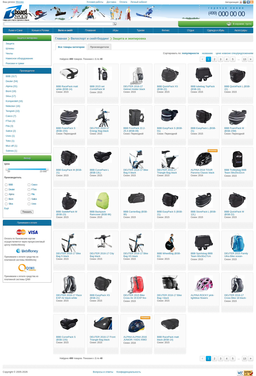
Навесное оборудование (19, 58)
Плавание (90, 30)
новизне (226, 53)
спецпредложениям (242, 53)
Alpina (11, 194)
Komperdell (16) (14, 101)
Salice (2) (11, 131)
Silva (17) (11, 96)
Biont (10, 199)
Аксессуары (240, 30)
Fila (32, 194)
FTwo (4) (10, 121)
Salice (34, 199)
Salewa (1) (11, 150)
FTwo (33, 189)
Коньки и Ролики (40, 30)
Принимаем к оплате (27, 222)
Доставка (111, 2)
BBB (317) (11, 76)
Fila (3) (9, 126)
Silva (10, 203)
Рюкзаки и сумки (15, 63)
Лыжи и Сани (15, 30)
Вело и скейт (65, 30)
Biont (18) (11, 91)
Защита (10, 43)
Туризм (140, 30)
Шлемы (10, 48)
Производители (27, 70)
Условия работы (95, 2)
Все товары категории (71, 47)
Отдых (190, 30)
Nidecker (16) (13, 106)
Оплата (123, 2)
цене (217, 53)
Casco (34, 184)
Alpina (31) (11, 86)
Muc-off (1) (11, 145)
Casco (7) (11, 116)
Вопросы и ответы (103, 371)
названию (206, 53)
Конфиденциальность (129, 371)
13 (244, 59)
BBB (10, 184)
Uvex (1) (10, 135)
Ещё (6, 208)
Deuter (11, 189)
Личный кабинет (138, 2)
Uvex (33, 203)
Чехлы (9, 53)
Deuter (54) (12, 81)
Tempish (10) (13, 111)
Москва (20, 2)
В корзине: (238, 24)
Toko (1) (10, 140)
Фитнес (165, 30)
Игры (115, 30)
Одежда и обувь (215, 30)
